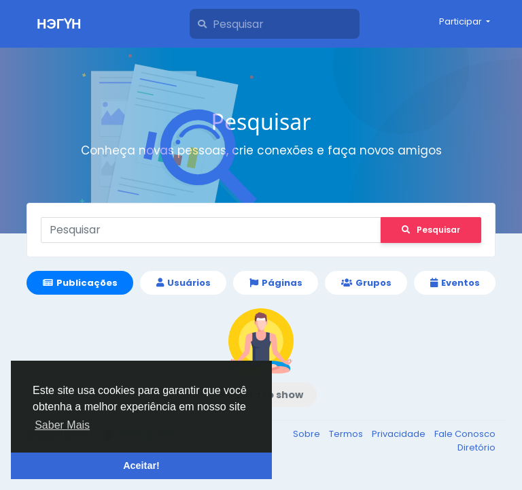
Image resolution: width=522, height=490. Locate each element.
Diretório (476, 447)
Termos (347, 433)
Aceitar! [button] (141, 465)
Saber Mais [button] (62, 425)
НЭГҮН (59, 23)
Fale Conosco (464, 433)
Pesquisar (431, 229)
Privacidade (400, 433)
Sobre (307, 433)
